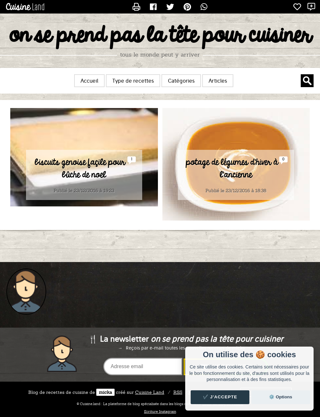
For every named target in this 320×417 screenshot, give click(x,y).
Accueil (89, 80)
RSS (177, 392)
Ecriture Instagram (160, 411)
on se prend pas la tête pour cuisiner (160, 36)
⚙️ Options (280, 396)
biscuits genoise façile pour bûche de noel (80, 168)
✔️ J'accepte (220, 396)
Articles (218, 80)
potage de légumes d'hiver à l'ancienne (232, 168)
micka (105, 392)
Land (149, 392)
